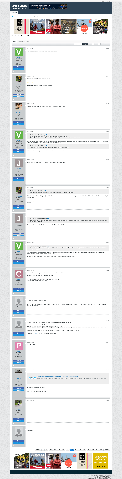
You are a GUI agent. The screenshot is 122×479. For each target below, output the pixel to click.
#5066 (107, 320)
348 (88, 449)
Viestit (14, 41)
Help (50, 471)
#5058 (107, 103)
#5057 (107, 76)
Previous (38, 449)
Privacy (64, 471)
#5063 (107, 242)
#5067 (107, 342)
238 (46, 449)
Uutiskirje (81, 471)
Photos (28, 41)
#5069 (107, 400)
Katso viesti (46, 134)
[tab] (14, 41)
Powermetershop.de (42, 375)
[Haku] (81, 44)
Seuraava (107, 449)
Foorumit (14, 12)
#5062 (107, 215)
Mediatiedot (89, 471)
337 (67, 449)
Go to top (107, 471)
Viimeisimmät (21, 41)
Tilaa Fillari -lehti (98, 471)
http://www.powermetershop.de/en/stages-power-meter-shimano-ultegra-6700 (57, 376)
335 (59, 449)
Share (19, 67)
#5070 (107, 428)
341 (84, 449)
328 (55, 449)
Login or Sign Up (106, 1)
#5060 (107, 159)
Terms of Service (72, 471)
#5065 (107, 298)
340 (80, 449)
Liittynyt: (17, 63)
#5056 (107, 48)
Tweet (19, 69)
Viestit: (16, 64)
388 (93, 449)
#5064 (107, 270)
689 (101, 449)
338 (72, 449)
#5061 (107, 187)
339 (76, 449)
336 (63, 449)
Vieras (35, 333)
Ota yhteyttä (56, 471)
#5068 (107, 370)
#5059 (107, 131)
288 (51, 449)
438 (97, 449)
